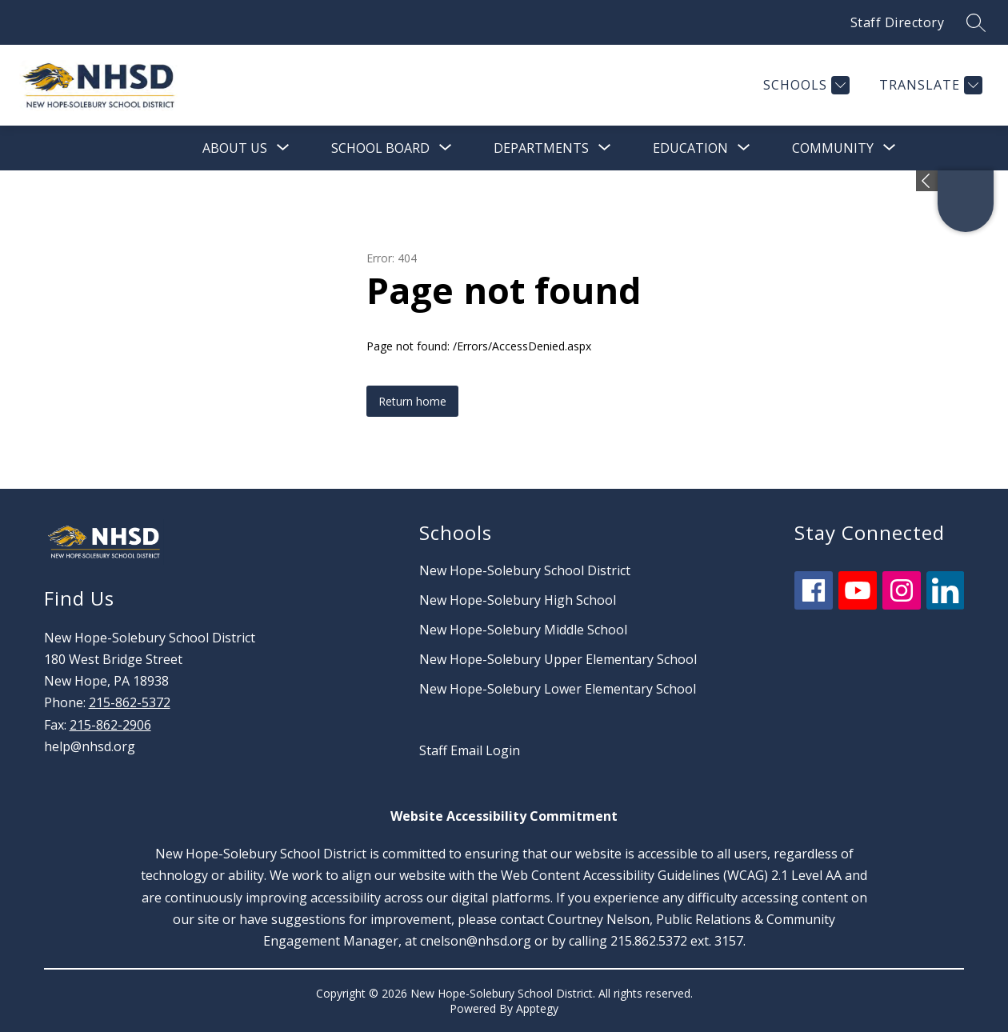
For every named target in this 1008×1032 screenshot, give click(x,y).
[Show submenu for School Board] (380, 148)
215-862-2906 (110, 725)
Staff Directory (897, 22)
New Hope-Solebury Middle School (523, 629)
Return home (412, 401)
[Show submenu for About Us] (234, 148)
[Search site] (976, 22)
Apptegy (537, 1008)
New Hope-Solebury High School (517, 600)
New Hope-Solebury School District (524, 570)
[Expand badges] (927, 180)
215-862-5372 (129, 702)
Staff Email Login (469, 750)
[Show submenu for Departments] (541, 148)
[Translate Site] (928, 85)
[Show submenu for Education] (690, 148)
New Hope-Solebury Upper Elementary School (558, 659)
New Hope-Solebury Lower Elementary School (557, 689)
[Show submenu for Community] (833, 148)
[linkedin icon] (945, 605)
